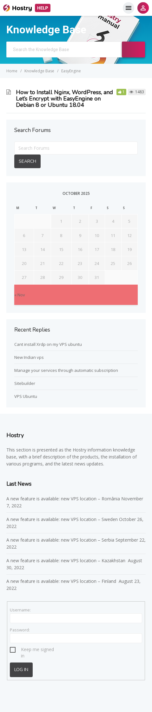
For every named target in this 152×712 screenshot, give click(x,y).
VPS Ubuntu (25, 396)
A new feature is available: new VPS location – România (63, 499)
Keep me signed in (37, 650)
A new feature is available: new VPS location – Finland (61, 581)
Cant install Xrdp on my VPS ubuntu (48, 344)
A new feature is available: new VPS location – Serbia (60, 540)
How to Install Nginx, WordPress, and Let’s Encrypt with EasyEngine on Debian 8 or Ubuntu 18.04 (64, 99)
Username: (20, 610)
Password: (20, 630)
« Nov (19, 295)
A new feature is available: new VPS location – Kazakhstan (66, 560)
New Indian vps (29, 357)
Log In (21, 670)
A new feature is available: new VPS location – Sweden (62, 519)
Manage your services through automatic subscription (66, 370)
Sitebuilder (24, 383)
